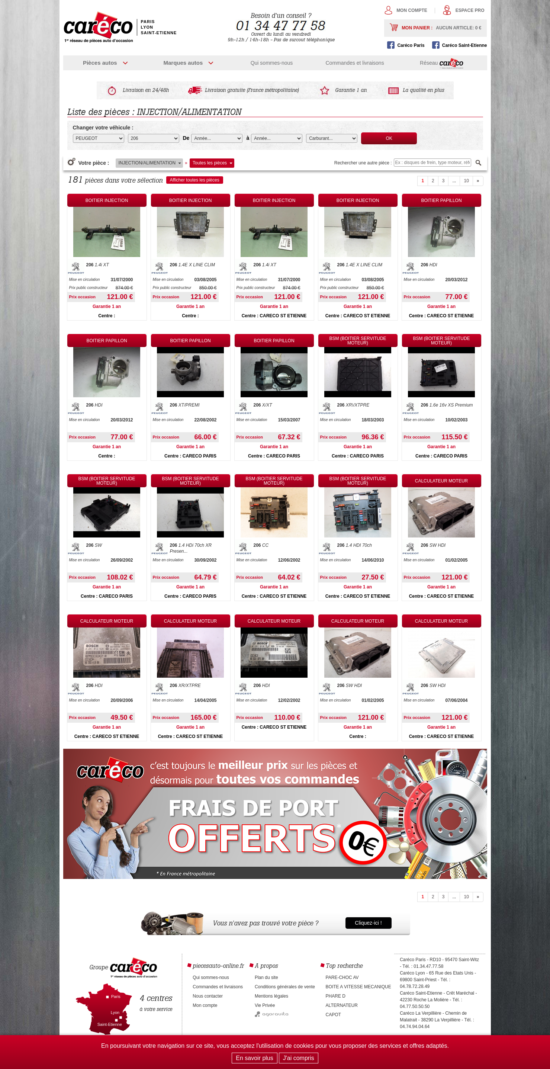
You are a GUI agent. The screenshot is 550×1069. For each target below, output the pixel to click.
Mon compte (411, 10)
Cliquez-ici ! (368, 923)
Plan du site (266, 977)
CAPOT (333, 1014)
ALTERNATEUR (342, 1005)
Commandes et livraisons (354, 63)
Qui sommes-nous (272, 63)
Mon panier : (441, 28)
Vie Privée (265, 1005)
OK (389, 138)
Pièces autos (100, 63)
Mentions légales (271, 996)
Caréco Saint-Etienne (464, 45)
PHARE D (335, 996)
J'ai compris (298, 1058)
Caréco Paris (410, 45)
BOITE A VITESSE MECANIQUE (358, 986)
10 (466, 180)
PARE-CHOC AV (342, 977)
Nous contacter (208, 996)
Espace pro (470, 10)
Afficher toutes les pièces (194, 180)
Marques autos (183, 63)
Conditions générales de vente (285, 986)
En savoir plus (254, 1058)
